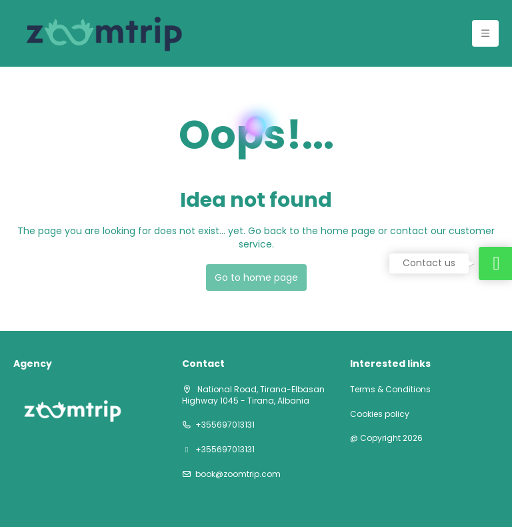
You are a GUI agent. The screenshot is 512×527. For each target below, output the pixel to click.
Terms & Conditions (390, 389)
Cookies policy (379, 414)
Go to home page (256, 277)
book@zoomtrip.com (238, 474)
